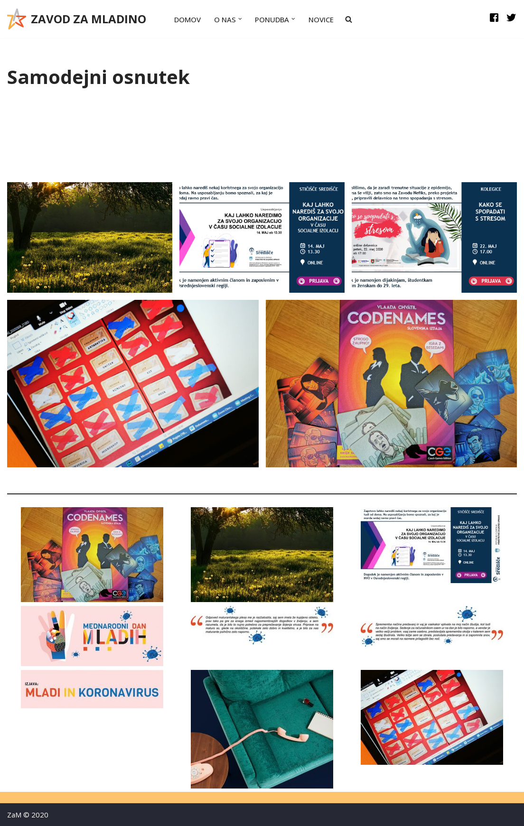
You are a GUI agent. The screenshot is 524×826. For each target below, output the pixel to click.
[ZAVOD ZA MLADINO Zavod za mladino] (76, 19)
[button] (240, 19)
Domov (187, 19)
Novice (321, 19)
